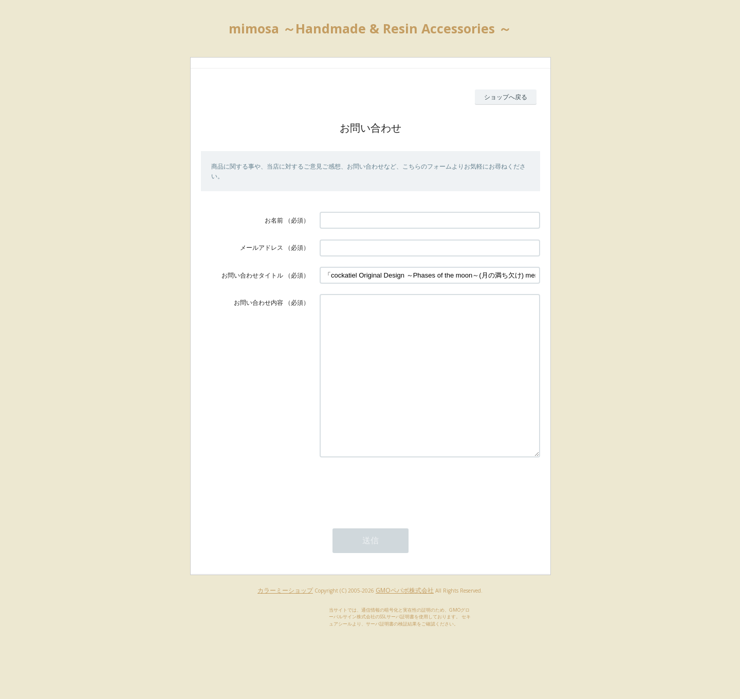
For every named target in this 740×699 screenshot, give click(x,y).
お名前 (274, 220)
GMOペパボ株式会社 (405, 621)
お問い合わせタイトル (252, 275)
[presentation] (398, 519)
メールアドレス (261, 247)
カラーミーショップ (285, 621)
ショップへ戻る (505, 97)
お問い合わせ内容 (258, 302)
